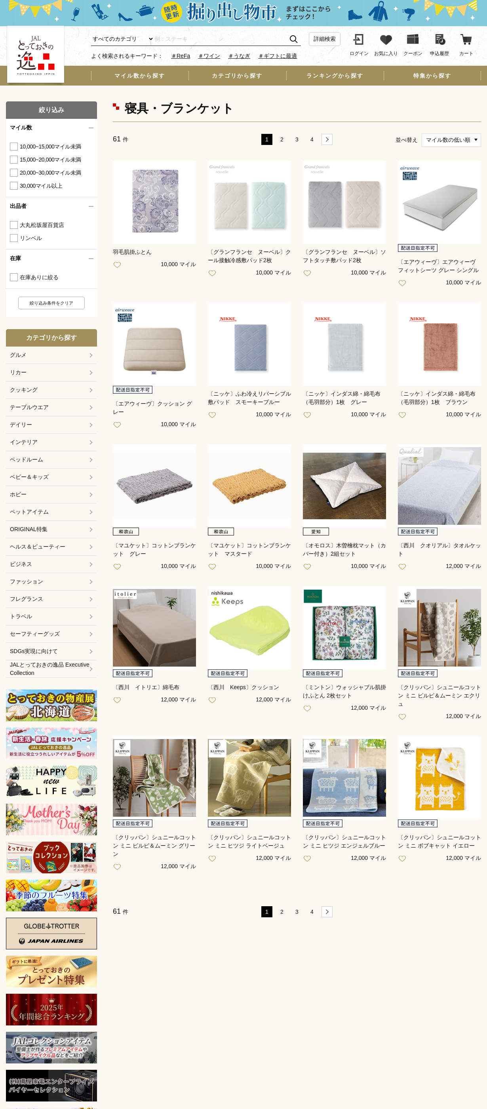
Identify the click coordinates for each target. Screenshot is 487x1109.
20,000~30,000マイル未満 (50, 173)
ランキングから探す (334, 75)
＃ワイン (209, 56)
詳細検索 (325, 39)
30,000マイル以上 (41, 186)
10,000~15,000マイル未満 (50, 146)
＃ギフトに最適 (277, 56)
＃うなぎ (239, 56)
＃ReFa (180, 56)
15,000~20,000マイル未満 (50, 159)
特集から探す (432, 75)
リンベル (31, 238)
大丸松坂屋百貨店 (42, 225)
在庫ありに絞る (39, 277)
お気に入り (119, 265)
